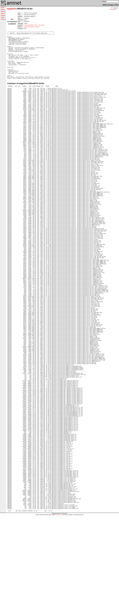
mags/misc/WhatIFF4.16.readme (31, 26)
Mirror (112, 8)
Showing (111, 9)
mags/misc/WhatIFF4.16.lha (30, 25)
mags (9, 9)
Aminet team (58, 609)
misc (15, 9)
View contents (41, 25)
